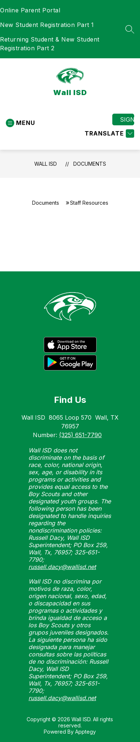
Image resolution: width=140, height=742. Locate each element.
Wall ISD (45, 164)
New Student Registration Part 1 (47, 24)
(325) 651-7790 (80, 435)
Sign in (127, 119)
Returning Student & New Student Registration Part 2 (50, 44)
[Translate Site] (108, 133)
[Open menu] (20, 122)
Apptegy (85, 732)
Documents (89, 164)
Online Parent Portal (30, 10)
